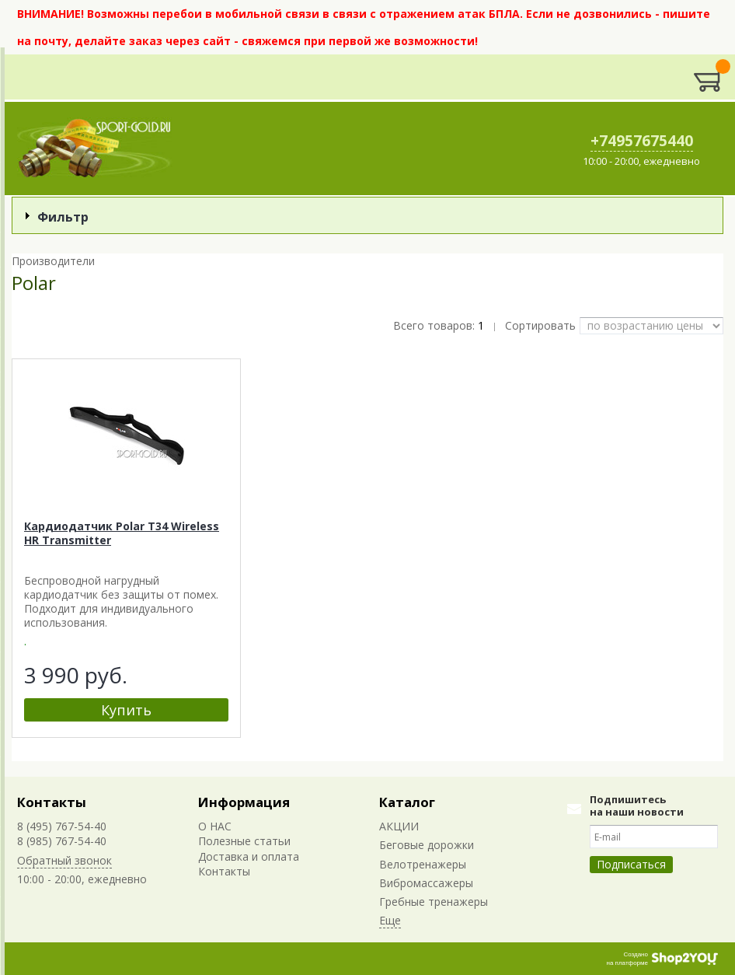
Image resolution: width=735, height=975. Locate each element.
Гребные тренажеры (433, 901)
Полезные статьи (244, 840)
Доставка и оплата (248, 856)
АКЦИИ (399, 826)
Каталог (407, 802)
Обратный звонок (64, 860)
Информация (244, 802)
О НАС (215, 826)
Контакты (51, 802)
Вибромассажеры (426, 882)
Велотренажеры (422, 864)
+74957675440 (641, 141)
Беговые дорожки (426, 844)
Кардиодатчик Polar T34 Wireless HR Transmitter (121, 533)
